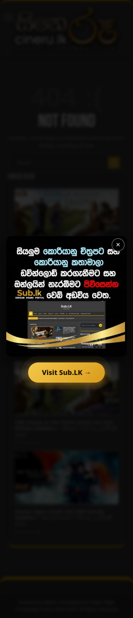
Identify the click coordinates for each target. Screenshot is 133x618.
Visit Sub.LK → (66, 372)
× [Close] (118, 244)
